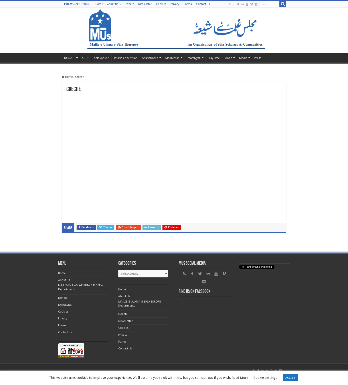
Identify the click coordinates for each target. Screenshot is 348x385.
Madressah (172, 58)
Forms (188, 4)
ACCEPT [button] (290, 377)
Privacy (174, 4)
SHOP (85, 58)
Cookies (161, 4)
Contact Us (203, 4)
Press (257, 58)
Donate (129, 4)
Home (99, 4)
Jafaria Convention (125, 58)
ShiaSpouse (101, 58)
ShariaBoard (150, 58)
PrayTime (214, 58)
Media (243, 58)
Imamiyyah (194, 58)
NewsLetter (145, 4)
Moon (228, 58)
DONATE (69, 58)
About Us (112, 4)
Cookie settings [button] (265, 378)
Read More (240, 378)
